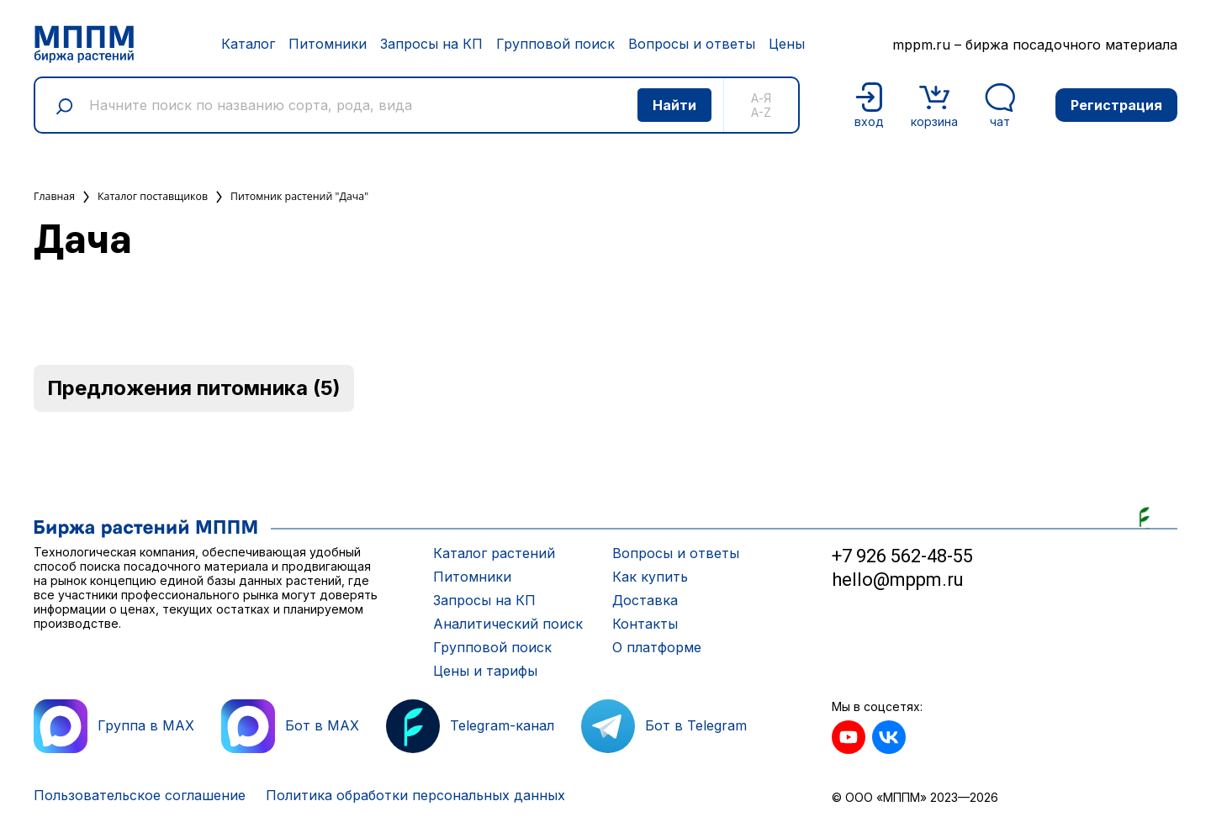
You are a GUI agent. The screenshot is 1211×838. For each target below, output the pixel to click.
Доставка (645, 600)
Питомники (327, 43)
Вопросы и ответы (691, 43)
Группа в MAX (114, 726)
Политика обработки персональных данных (415, 795)
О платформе (656, 647)
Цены (787, 43)
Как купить (650, 576)
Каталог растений (494, 553)
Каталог (248, 43)
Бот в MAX (290, 726)
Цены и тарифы (485, 670)
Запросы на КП (431, 43)
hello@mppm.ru (898, 579)
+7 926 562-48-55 (902, 556)
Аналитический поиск (508, 623)
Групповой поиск (555, 43)
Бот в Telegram (664, 726)
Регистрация (1116, 105)
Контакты (645, 623)
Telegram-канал (470, 726)
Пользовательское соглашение (140, 795)
